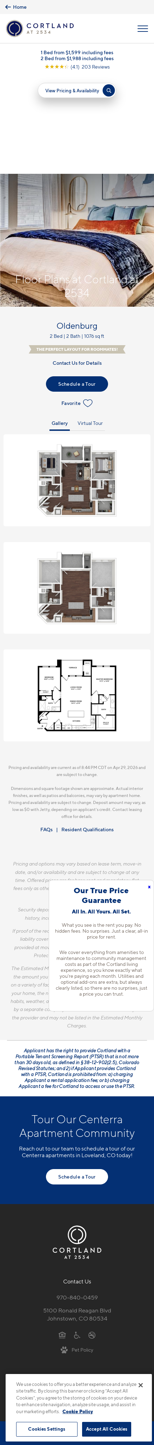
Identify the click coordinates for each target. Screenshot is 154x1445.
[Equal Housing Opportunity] (62, 1237)
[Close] (140, 1385)
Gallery (60, 325)
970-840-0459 (77, 1199)
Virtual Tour (90, 325)
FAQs (46, 732)
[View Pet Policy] (77, 1251)
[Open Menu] (143, 29)
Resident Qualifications (87, 732)
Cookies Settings (46, 1429)
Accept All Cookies (106, 1429)
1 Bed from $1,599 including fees (77, 52)
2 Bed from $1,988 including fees (77, 58)
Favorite (77, 305)
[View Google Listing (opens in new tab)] (77, 67)
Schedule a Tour (76, 286)
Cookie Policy (77, 1411)
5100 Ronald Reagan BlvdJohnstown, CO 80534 (77, 1216)
